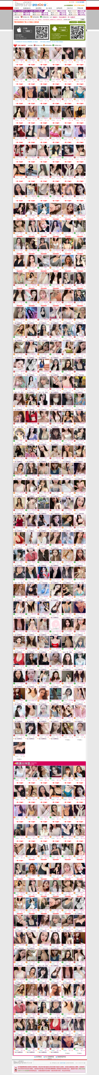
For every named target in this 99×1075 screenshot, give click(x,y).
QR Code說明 (81, 22)
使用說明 (59, 8)
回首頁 (16, 8)
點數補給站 (27, 8)
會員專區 (38, 8)
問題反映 (80, 8)
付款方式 (70, 8)
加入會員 (49, 8)
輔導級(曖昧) (36, 17)
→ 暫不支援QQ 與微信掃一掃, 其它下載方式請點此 (51, 41)
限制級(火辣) (26, 17)
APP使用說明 (73, 22)
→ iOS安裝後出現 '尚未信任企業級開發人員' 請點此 (26, 41)
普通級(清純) (45, 17)
